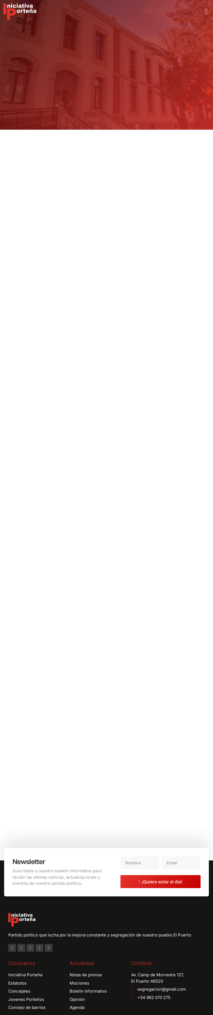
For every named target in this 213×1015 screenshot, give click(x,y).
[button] (206, 11)
